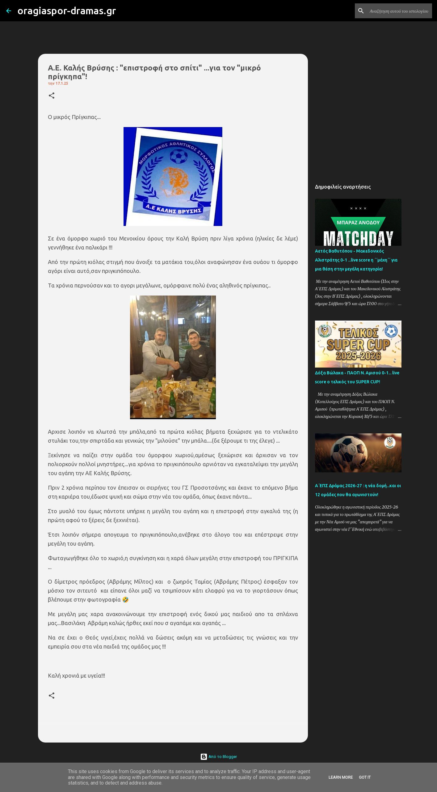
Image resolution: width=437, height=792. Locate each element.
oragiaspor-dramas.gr (66, 10)
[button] (51, 96)
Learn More (341, 777)
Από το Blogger (218, 756)
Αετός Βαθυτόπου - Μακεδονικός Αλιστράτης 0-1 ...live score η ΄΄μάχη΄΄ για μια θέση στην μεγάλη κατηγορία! (356, 260)
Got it (365, 777)
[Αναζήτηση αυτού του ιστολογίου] (399, 10)
